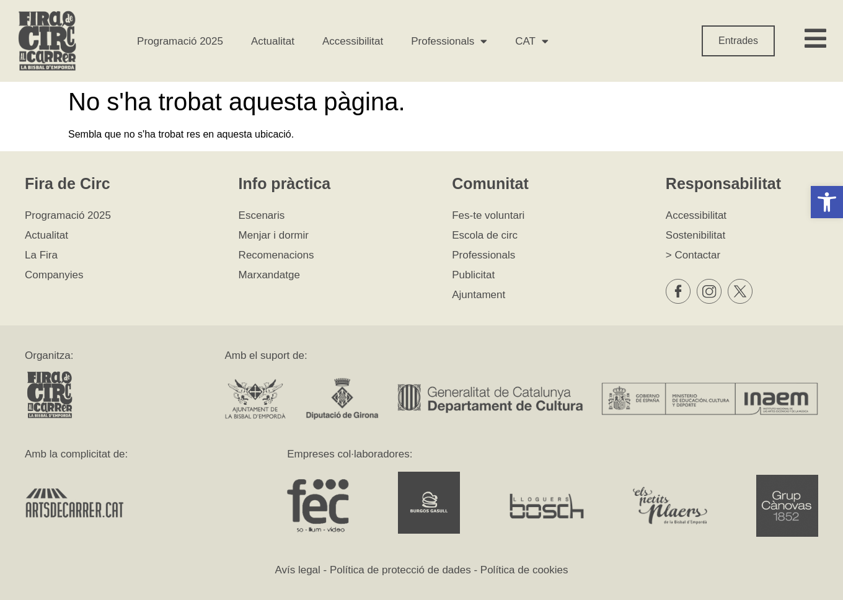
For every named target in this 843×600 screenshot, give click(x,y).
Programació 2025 (180, 41)
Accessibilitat (352, 41)
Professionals (449, 41)
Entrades (738, 40)
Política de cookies (524, 570)
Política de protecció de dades (400, 570)
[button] (827, 202)
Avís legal (297, 570)
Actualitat (272, 41)
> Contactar (693, 255)
